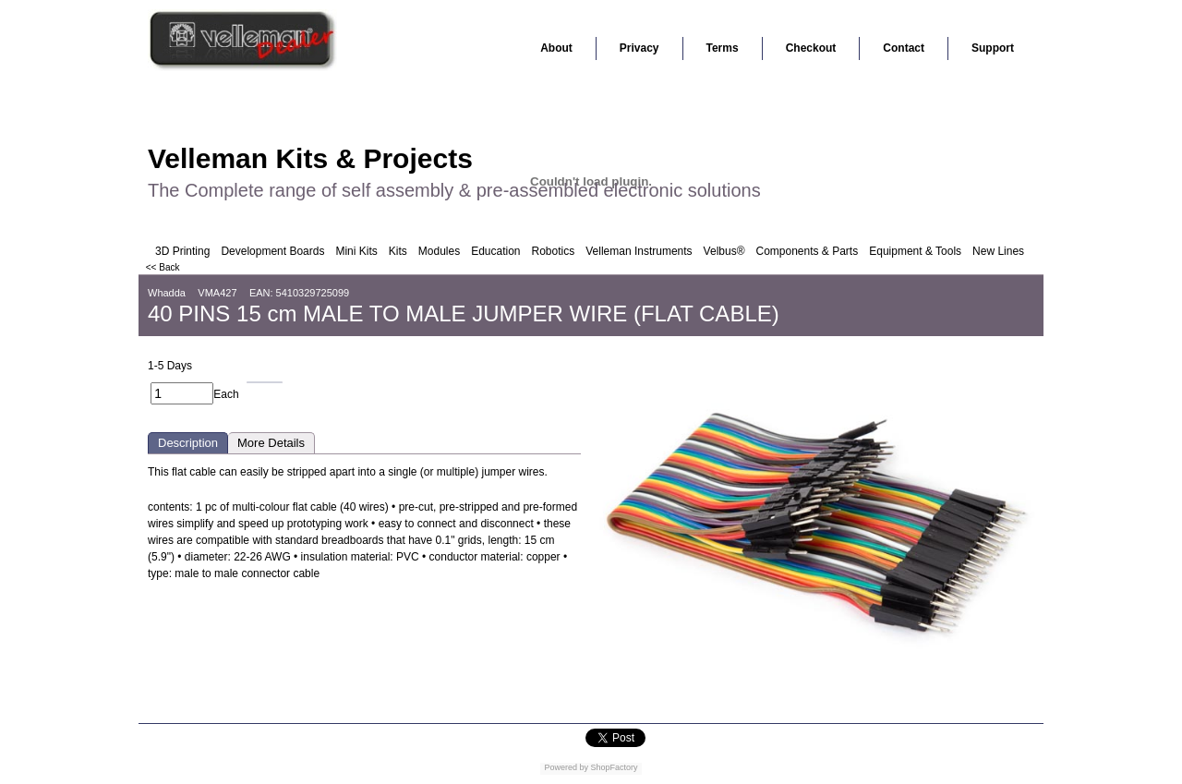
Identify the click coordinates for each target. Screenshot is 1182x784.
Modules (439, 251)
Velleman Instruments (638, 251)
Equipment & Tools (915, 251)
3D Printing (182, 251)
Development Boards (272, 251)
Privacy (639, 48)
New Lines (998, 251)
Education (495, 251)
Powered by (566, 767)
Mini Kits (356, 251)
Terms (722, 48)
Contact (903, 48)
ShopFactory (613, 767)
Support (992, 48)
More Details (271, 443)
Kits (398, 251)
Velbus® (724, 251)
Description (188, 443)
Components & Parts (806, 251)
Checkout (811, 48)
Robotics (553, 251)
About (556, 48)
